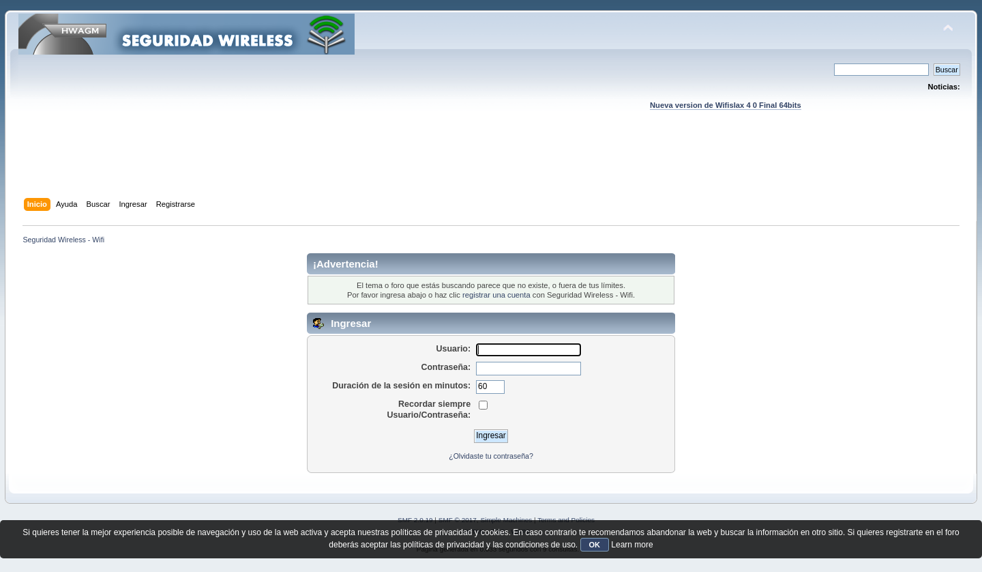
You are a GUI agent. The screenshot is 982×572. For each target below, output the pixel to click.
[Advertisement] (491, 167)
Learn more (632, 544)
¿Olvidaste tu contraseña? (491, 456)
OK (595, 545)
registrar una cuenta (496, 295)
